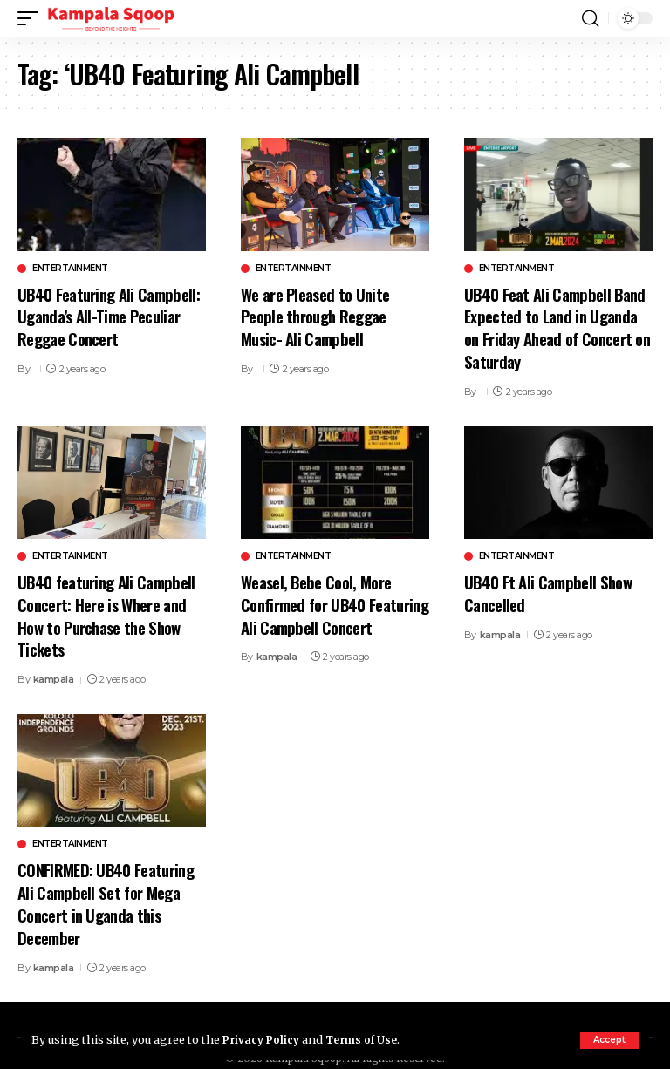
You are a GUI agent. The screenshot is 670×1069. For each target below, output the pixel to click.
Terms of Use (369, 1039)
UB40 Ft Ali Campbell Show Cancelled (549, 589)
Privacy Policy (263, 1039)
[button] (609, 1040)
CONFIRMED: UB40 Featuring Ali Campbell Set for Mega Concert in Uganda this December (106, 894)
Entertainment (70, 268)
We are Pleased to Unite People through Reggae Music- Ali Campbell (316, 315)
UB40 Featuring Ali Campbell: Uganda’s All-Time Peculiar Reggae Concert (110, 315)
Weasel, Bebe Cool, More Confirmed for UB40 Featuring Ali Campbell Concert (316, 610)
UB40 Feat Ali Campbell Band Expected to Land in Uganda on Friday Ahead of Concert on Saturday (555, 326)
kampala (53, 671)
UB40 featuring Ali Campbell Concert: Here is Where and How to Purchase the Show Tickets (107, 610)
